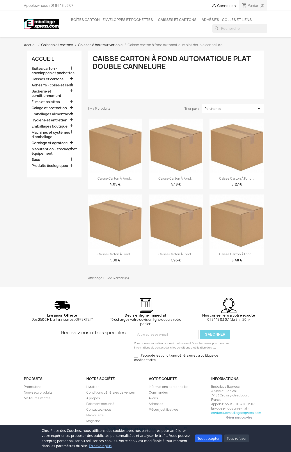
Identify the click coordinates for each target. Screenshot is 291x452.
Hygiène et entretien (49, 120)
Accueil (43, 59)
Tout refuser (237, 438)
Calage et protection (49, 108)
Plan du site (95, 415)
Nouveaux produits (38, 392)
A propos (93, 398)
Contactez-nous (99, 409)
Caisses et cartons (177, 19)
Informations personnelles (168, 387)
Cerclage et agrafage (50, 143)
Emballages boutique (49, 126)
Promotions (32, 387)
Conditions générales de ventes (110, 392)
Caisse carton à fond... (115, 178)
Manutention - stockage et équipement (54, 151)
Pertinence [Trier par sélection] (232, 108)
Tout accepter (208, 438)
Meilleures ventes (37, 398)
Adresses (156, 404)
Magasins (93, 421)
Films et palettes (46, 102)
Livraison (92, 387)
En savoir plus (100, 445)
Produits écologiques (50, 165)
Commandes (158, 392)
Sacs (36, 159)
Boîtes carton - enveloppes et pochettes (112, 19)
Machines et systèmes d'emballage (51, 134)
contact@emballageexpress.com (236, 413)
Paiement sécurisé (100, 404)
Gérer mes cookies (239, 417)
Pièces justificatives (164, 409)
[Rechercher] (239, 28)
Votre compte (163, 378)
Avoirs (153, 398)
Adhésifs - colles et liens (227, 19)
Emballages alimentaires (52, 114)
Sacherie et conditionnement (46, 93)
